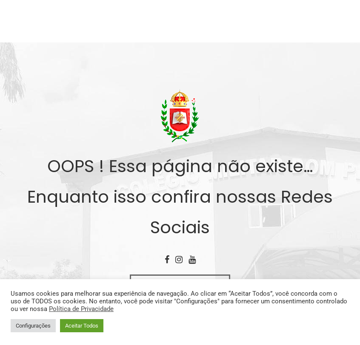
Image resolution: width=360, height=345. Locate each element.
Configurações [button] (33, 325)
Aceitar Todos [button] (81, 325)
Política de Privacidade (81, 309)
